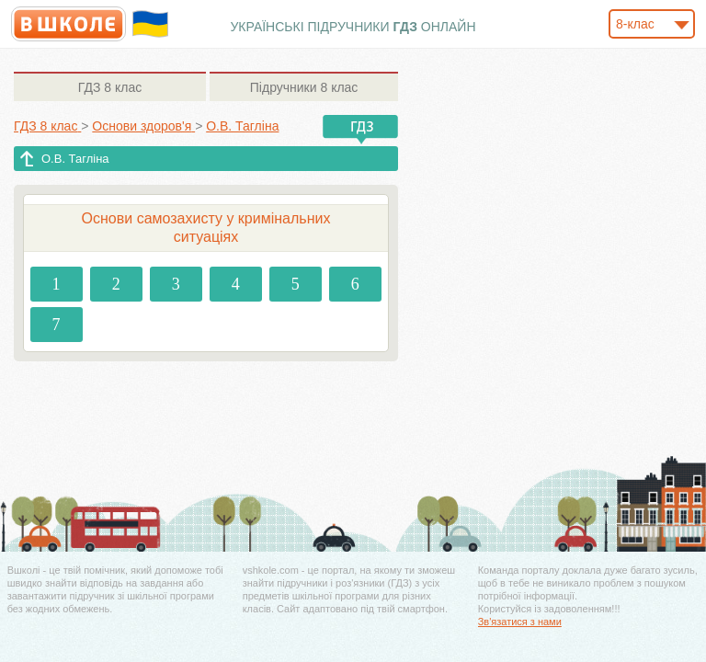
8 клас (110, 87)
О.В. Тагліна (75, 159)
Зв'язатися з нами (520, 621)
